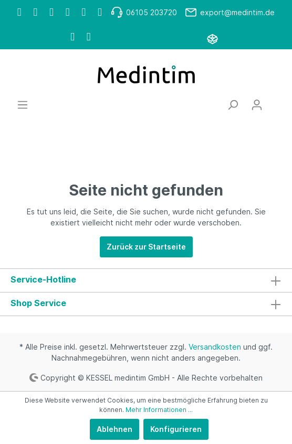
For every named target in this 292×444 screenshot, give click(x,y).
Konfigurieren (176, 429)
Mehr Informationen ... (159, 410)
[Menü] (23, 105)
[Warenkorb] (275, 101)
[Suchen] (233, 105)
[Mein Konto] (257, 105)
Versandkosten (215, 346)
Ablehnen (114, 429)
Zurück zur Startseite (146, 246)
